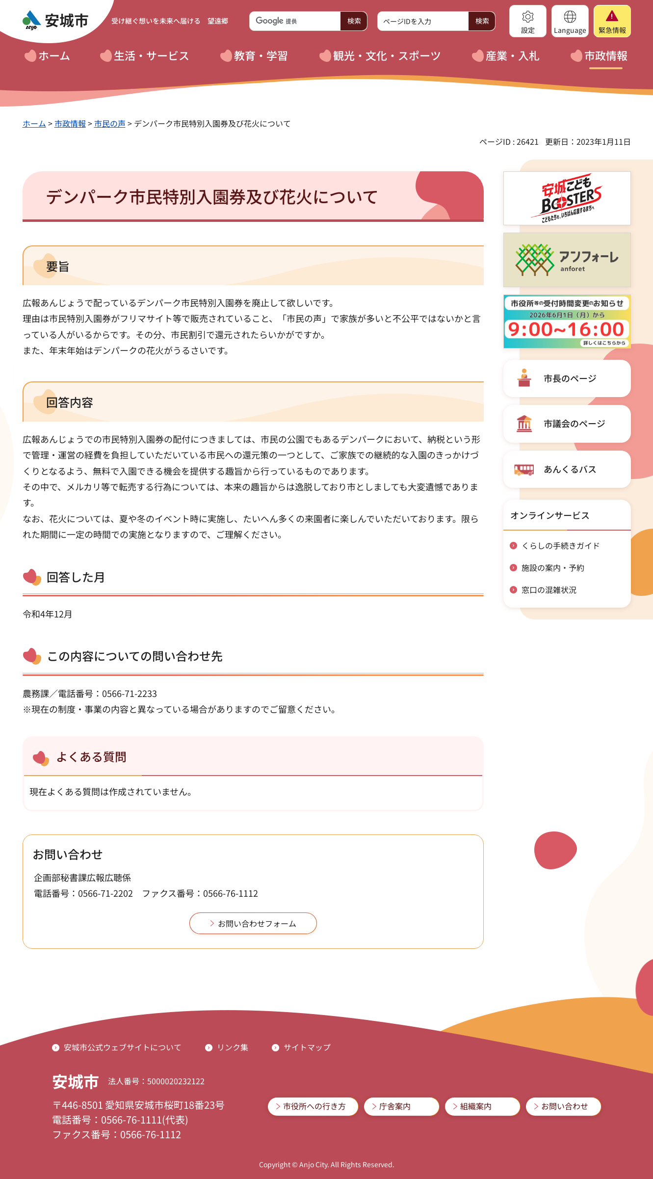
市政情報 (70, 123)
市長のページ (570, 378)
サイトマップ (307, 1047)
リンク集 (232, 1047)
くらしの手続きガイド (561, 545)
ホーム (34, 123)
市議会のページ (574, 423)
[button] (528, 21)
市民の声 (110, 123)
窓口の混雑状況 (549, 589)
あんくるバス (570, 468)
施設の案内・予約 (553, 567)
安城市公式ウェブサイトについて (123, 1047)
